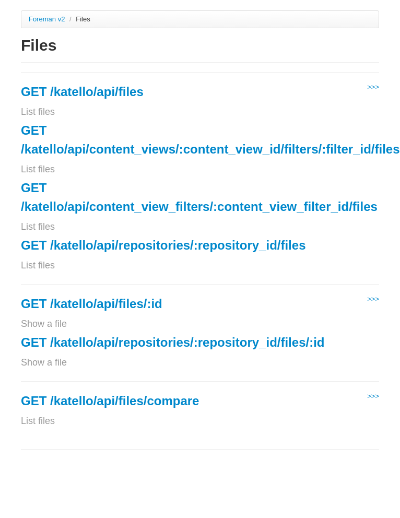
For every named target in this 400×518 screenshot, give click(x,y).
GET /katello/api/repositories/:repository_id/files (163, 245)
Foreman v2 (47, 19)
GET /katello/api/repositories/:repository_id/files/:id (172, 342)
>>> (373, 87)
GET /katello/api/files (82, 92)
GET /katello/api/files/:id (91, 304)
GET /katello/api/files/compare (110, 401)
